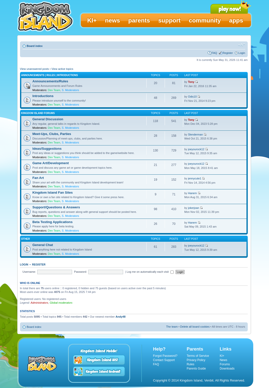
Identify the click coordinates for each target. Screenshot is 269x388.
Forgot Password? (165, 356)
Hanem (192, 193)
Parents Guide (196, 368)
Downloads (227, 368)
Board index (35, 45)
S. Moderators (70, 90)
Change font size (241, 45)
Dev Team (54, 90)
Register (228, 52)
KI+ (222, 356)
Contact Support (164, 360)
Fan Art (38, 178)
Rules (190, 364)
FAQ (214, 52)
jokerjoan (193, 207)
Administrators (39, 302)
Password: (80, 271)
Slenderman (195, 134)
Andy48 (121, 316)
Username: (29, 271)
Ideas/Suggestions (47, 148)
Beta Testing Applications (53, 222)
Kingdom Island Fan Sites (53, 192)
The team (172, 326)
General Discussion (48, 119)
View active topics (62, 68)
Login (241, 52)
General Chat (43, 245)
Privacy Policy (196, 360)
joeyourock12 (196, 149)
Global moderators (61, 302)
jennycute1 (194, 178)
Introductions (43, 96)
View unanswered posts (34, 68)
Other (25, 239)
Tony (191, 81)
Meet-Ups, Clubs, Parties (52, 134)
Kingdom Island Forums (38, 113)
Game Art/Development (51, 163)
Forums (225, 364)
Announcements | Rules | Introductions (49, 75)
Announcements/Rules (50, 81)
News (223, 360)
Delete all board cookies (194, 326)
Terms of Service (198, 356)
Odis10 (192, 96)
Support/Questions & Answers (56, 207)
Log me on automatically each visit (150, 271)
